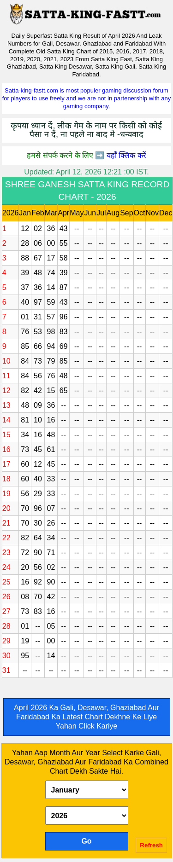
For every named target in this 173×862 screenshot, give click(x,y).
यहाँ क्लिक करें (126, 155)
